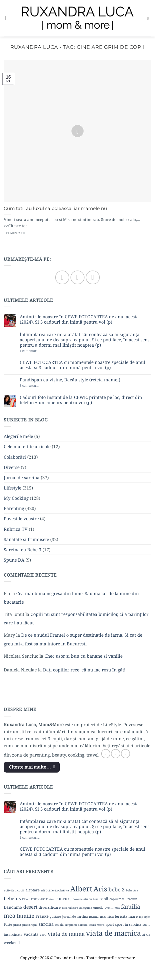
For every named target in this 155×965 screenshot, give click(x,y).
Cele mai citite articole (27, 446)
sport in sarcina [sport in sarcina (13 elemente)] (128, 924)
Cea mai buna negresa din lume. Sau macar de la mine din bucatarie (71, 597)
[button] (7, 18)
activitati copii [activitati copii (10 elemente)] (14, 890)
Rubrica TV (16, 529)
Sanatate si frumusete (26, 539)
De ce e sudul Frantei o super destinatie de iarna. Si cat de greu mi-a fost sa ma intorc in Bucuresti (73, 639)
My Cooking (16, 498)
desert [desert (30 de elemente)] (30, 906)
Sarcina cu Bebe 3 (22, 550)
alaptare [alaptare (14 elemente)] (33, 890)
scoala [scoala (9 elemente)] (59, 924)
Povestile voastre (21, 519)
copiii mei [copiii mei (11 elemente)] (117, 899)
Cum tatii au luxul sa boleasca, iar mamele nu (55, 208)
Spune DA (14, 560)
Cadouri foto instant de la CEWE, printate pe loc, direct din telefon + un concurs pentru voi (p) (81, 400)
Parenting (14, 508)
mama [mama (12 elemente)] (93, 916)
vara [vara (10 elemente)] (43, 934)
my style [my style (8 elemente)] (144, 916)
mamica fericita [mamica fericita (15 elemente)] (113, 916)
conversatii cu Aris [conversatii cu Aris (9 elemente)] (85, 899)
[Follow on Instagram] (77, 277)
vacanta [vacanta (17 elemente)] (31, 934)
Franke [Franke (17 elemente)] (42, 916)
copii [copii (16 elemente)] (104, 898)
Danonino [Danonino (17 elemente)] (13, 907)
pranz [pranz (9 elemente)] (17, 924)
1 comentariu (39, 351)
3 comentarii (38, 386)
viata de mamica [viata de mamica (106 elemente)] (113, 933)
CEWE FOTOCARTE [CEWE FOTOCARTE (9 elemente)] (35, 899)
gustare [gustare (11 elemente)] (55, 916)
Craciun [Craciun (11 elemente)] (131, 899)
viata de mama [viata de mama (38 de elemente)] (66, 933)
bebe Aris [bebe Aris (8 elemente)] (132, 890)
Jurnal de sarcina (22, 477)
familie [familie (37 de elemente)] (25, 915)
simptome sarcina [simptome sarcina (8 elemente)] (76, 924)
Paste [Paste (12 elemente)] (8, 924)
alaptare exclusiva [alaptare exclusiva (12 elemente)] (55, 890)
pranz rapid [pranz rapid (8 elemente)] (30, 924)
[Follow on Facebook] (62, 277)
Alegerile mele (18, 436)
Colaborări (15, 457)
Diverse (12, 467)
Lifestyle (12, 488)
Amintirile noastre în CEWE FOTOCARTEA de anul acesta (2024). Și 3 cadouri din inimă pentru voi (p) (79, 319)
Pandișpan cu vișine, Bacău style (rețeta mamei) (70, 379)
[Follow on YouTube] (93, 277)
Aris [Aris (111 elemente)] (100, 888)
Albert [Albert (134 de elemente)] (81, 889)
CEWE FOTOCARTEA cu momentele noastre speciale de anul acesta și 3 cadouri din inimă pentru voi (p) (82, 365)
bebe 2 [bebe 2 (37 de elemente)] (116, 889)
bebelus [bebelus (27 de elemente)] (12, 898)
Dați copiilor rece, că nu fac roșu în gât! (84, 670)
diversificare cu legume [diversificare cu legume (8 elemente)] (77, 907)
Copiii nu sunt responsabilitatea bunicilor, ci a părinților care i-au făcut (76, 618)
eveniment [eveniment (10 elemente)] (112, 907)
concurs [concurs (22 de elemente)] (64, 898)
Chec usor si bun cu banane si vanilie (83, 656)
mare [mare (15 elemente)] (133, 916)
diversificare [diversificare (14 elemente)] (50, 907)
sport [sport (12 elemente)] (110, 924)
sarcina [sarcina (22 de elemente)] (46, 924)
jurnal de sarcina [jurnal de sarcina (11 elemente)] (75, 916)
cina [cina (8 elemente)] (51, 899)
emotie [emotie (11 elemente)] (98, 907)
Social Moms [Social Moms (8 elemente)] (96, 924)
